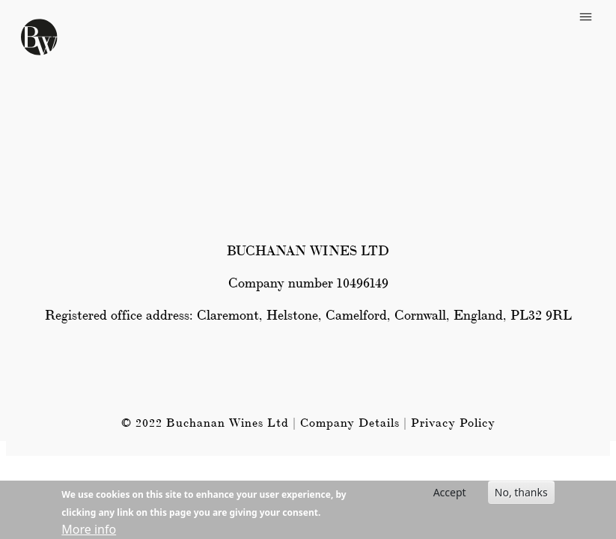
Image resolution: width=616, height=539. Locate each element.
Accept (449, 494)
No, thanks (521, 494)
